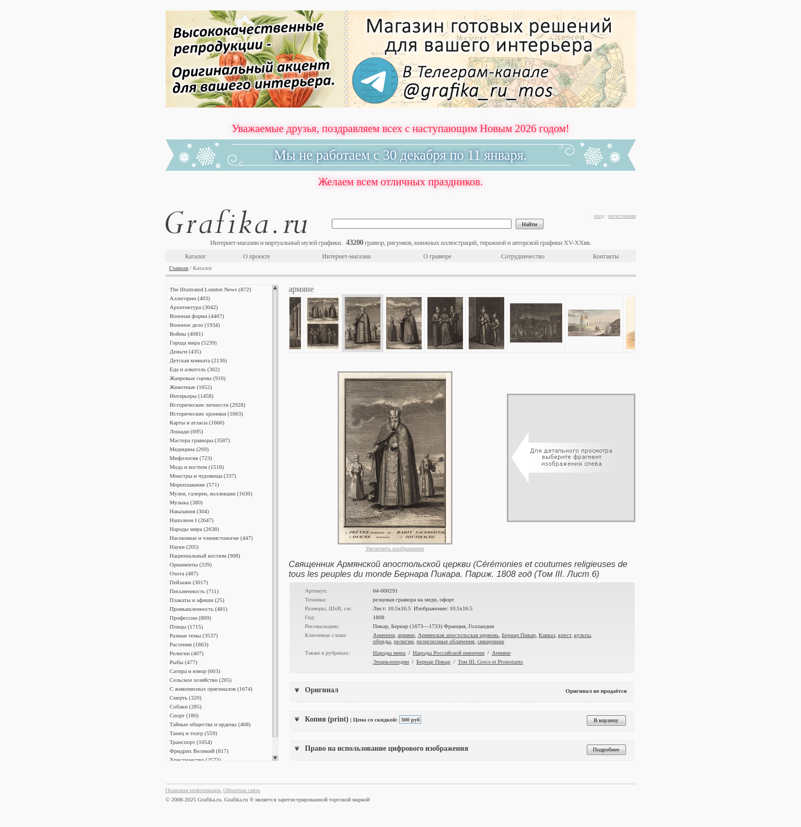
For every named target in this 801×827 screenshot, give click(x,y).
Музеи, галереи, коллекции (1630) (211, 493)
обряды (382, 641)
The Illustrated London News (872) (210, 289)
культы (582, 635)
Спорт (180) (184, 715)
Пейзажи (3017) (189, 582)
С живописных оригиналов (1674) (211, 689)
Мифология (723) (191, 458)
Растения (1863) (189, 644)
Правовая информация (193, 790)
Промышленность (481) (199, 609)
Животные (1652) (191, 387)
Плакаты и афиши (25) (197, 600)
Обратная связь (241, 790)
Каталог (195, 256)
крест (564, 635)
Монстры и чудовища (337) (203, 475)
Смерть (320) (186, 697)
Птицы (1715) (186, 626)
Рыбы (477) (184, 662)
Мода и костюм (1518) (197, 467)
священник (491, 641)
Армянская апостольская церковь (457, 635)
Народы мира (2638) (194, 529)
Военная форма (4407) (197, 316)
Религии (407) (187, 653)
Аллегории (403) (190, 298)
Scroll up (275, 287)
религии (404, 641)
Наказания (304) (190, 511)
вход (599, 216)
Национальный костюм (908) (205, 555)
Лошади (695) (186, 431)
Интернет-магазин (346, 256)
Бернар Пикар (519, 635)
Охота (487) (184, 573)
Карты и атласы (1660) (197, 422)
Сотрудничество (522, 256)
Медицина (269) (189, 449)
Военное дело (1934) (195, 325)
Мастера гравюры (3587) (200, 440)
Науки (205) (184, 547)
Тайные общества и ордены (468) (210, 724)
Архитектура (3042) (194, 307)
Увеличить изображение (394, 548)
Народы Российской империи (448, 652)
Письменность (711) (194, 591)
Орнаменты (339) (191, 564)
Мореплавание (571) (194, 484)
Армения (384, 635)
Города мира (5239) (193, 342)
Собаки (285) (186, 706)
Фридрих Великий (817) (199, 751)
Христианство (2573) (195, 760)
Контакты (606, 256)
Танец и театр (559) (193, 733)
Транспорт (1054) (191, 742)
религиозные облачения (445, 641)
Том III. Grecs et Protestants (490, 661)
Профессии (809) (190, 618)
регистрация (622, 216)
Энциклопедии (391, 661)
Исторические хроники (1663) (206, 413)
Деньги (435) (185, 351)
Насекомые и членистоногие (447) (211, 538)
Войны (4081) (186, 333)
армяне (406, 635)
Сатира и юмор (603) (195, 671)
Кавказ (547, 635)
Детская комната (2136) (198, 360)
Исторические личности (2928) (208, 404)
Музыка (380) (186, 502)
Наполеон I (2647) (192, 520)
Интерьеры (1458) (192, 396)
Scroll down (275, 758)
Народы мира (389, 652)
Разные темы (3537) (194, 635)
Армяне (501, 652)
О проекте (256, 256)
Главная (179, 268)
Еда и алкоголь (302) (195, 369)
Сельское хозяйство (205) (201, 680)
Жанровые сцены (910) (198, 378)
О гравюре (437, 256)
